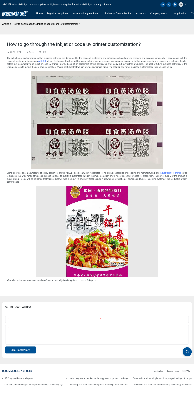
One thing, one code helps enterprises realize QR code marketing (98, 384)
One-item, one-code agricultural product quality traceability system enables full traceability (34, 384)
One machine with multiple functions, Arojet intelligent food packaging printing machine (162, 378)
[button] (193, 13)
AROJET (42, 61)
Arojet (5, 23)
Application (158, 371)
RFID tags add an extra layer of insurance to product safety (19, 378)
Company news (173, 371)
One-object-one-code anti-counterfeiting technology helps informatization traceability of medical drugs (162, 384)
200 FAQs (186, 371)
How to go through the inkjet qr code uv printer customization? (46, 23)
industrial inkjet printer (170, 173)
